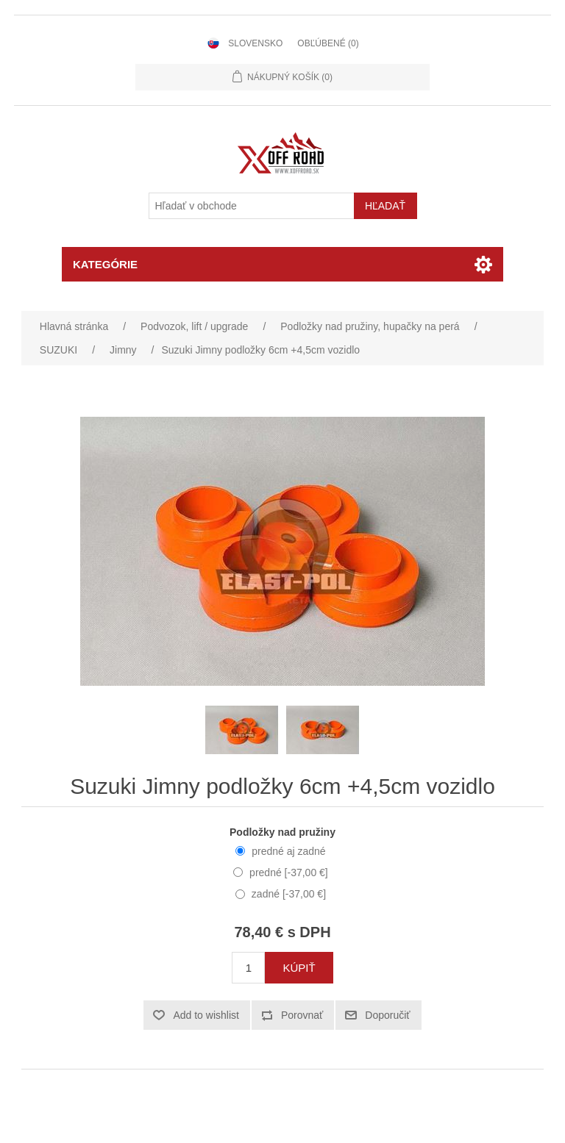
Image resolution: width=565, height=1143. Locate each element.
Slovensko (255, 43)
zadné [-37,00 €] (289, 894)
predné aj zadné (288, 851)
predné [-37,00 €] (288, 872)
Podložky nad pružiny (282, 832)
